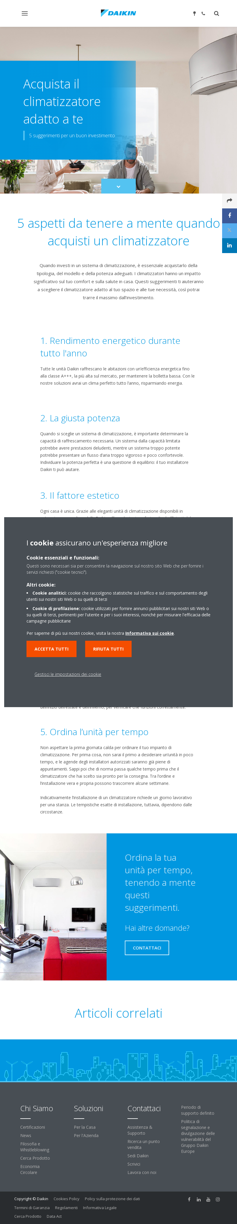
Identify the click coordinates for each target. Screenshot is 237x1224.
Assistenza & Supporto (139, 1130)
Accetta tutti (51, 649)
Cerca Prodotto (35, 1158)
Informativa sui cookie (149, 633)
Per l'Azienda (86, 1135)
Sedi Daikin (138, 1155)
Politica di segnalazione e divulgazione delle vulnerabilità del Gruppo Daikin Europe (198, 1136)
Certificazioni (32, 1127)
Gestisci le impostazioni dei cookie (68, 674)
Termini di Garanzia (32, 1207)
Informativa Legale (100, 1207)
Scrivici (133, 1164)
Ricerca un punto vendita (143, 1144)
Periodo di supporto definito (197, 1110)
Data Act (54, 1216)
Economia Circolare (30, 1169)
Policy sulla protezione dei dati (112, 1198)
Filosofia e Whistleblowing (34, 1147)
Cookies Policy (66, 1198)
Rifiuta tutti (108, 649)
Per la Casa (85, 1127)
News (25, 1135)
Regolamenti (66, 1207)
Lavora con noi (141, 1172)
